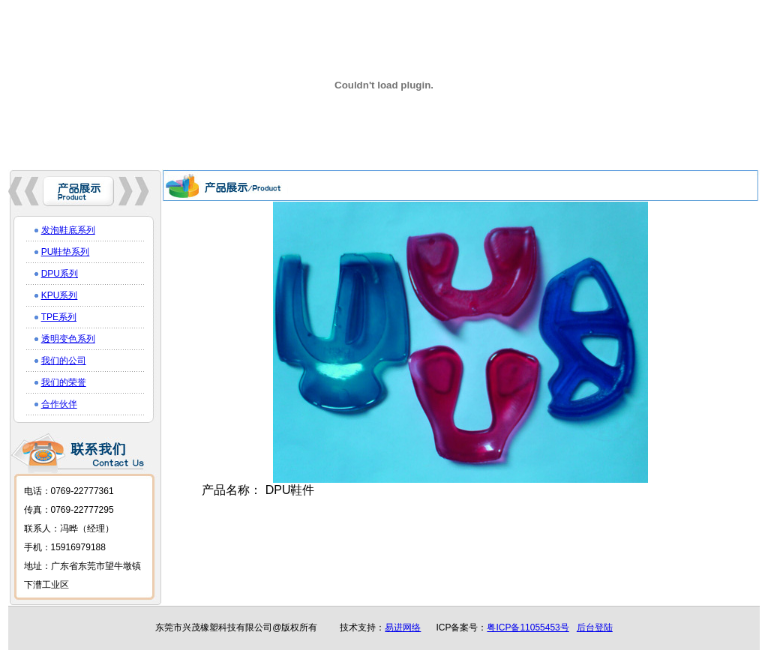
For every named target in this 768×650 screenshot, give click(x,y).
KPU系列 (59, 295)
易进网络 (403, 627)
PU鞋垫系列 (65, 252)
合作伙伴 (59, 404)
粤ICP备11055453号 (527, 627)
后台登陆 (595, 627)
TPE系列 (58, 317)
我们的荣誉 (63, 382)
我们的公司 (63, 360)
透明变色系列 (68, 339)
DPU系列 (59, 273)
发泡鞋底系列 (68, 230)
